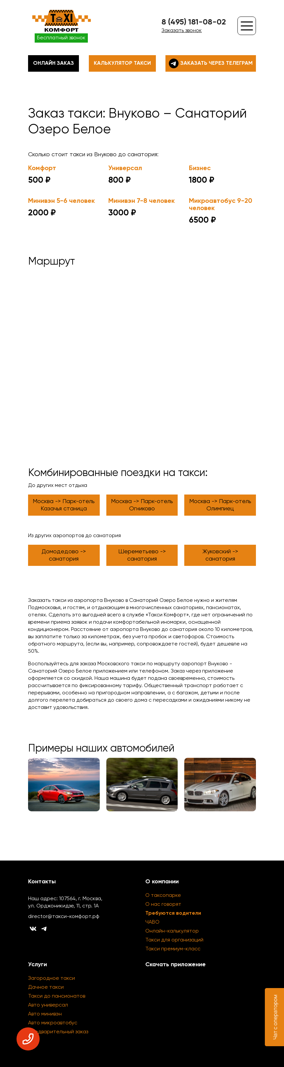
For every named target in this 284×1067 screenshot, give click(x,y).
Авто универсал (48, 1005)
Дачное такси (46, 987)
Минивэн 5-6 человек (61, 201)
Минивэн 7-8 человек (141, 201)
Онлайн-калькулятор (172, 931)
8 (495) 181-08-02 (193, 22)
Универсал (125, 168)
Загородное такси (51, 978)
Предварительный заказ (58, 1032)
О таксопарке (163, 895)
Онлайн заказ (53, 63)
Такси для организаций (174, 940)
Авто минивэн (45, 1014)
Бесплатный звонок (61, 38)
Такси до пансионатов (56, 996)
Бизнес (200, 168)
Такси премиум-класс (172, 949)
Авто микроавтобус (52, 1023)
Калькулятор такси (122, 63)
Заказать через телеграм (211, 63)
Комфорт (42, 168)
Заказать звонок (181, 30)
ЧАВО (152, 922)
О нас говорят (163, 904)
